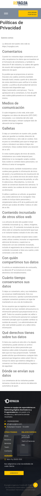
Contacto (8, 451)
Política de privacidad (26, 437)
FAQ (23, 445)
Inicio (6, 436)
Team (6, 447)
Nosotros (7, 440)
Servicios (7, 443)
